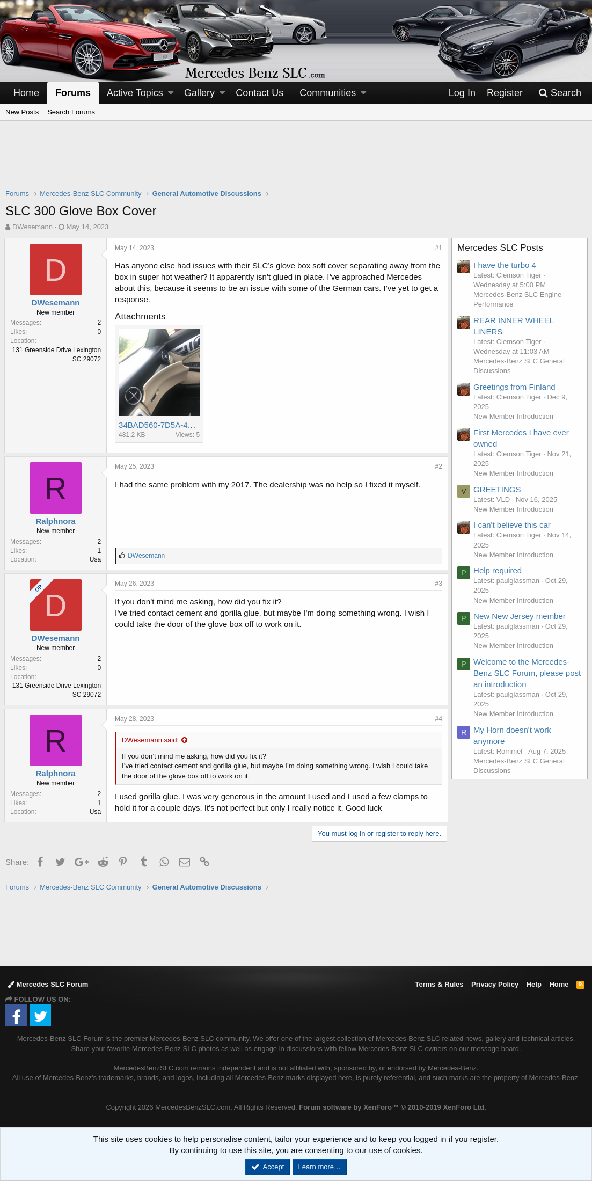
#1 (437, 248)
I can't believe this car (513, 524)
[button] (170, 93)
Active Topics (135, 93)
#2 (437, 466)
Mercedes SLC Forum (48, 984)
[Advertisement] (296, 161)
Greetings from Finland (515, 386)
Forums (73, 93)
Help (534, 984)
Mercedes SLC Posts (501, 248)
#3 (437, 583)
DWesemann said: (151, 740)
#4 (437, 719)
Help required (498, 570)
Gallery (199, 93)
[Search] (560, 93)
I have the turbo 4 (505, 264)
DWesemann (32, 227)
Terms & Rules (439, 984)
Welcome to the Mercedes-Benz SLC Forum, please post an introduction (522, 673)
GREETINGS (498, 489)
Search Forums (71, 112)
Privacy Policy (494, 984)
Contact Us (259, 93)
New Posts (22, 112)
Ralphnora (56, 521)
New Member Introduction (514, 416)
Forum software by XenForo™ (392, 1107)
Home (26, 93)
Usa (96, 559)
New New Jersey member (520, 616)
